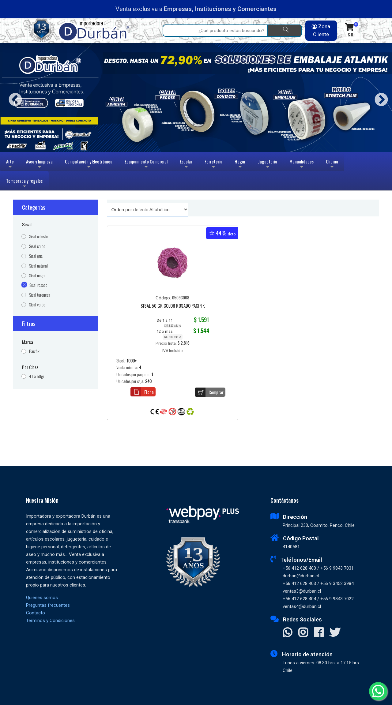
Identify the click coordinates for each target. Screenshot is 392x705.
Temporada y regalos (24, 183)
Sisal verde (37, 305)
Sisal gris (36, 256)
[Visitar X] (335, 633)
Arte (10, 164)
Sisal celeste (38, 236)
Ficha (142, 391)
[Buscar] (284, 30)
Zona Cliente (321, 30)
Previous (13, 97)
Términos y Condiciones (50, 620)
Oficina (332, 164)
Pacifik (34, 351)
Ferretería (213, 164)
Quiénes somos (42, 597)
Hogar (240, 164)
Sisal (27, 224)
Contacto (35, 613)
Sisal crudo (37, 246)
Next (379, 97)
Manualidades (301, 164)
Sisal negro (37, 276)
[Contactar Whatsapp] (287, 633)
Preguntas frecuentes (48, 605)
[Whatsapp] (378, 691)
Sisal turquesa (39, 295)
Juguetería (267, 164)
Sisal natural (38, 266)
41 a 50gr (36, 376)
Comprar (209, 392)
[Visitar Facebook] (318, 633)
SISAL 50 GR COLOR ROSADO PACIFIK (173, 306)
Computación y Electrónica (88, 164)
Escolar (186, 164)
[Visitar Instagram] (303, 633)
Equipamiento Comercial (146, 164)
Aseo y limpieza (39, 164)
